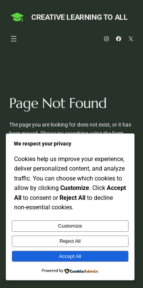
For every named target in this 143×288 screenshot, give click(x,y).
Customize (70, 226)
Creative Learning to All (79, 17)
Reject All (70, 241)
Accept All (70, 256)
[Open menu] (13, 38)
